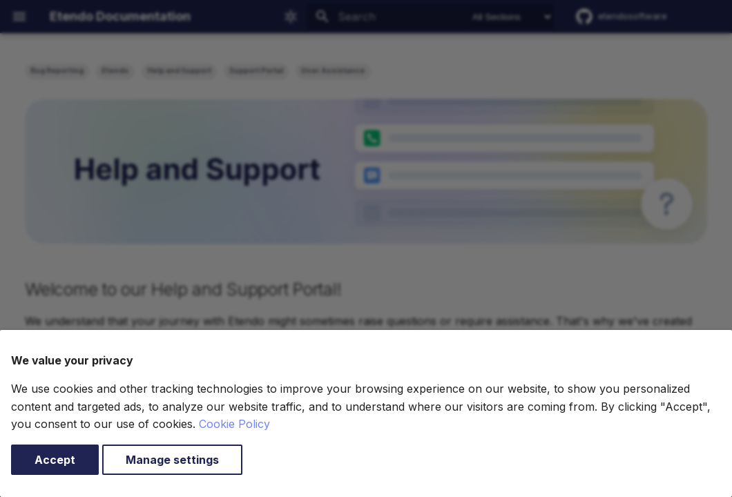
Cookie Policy (234, 424)
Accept (55, 460)
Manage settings (172, 460)
